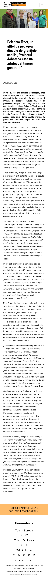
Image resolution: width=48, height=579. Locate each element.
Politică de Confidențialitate (24, 561)
